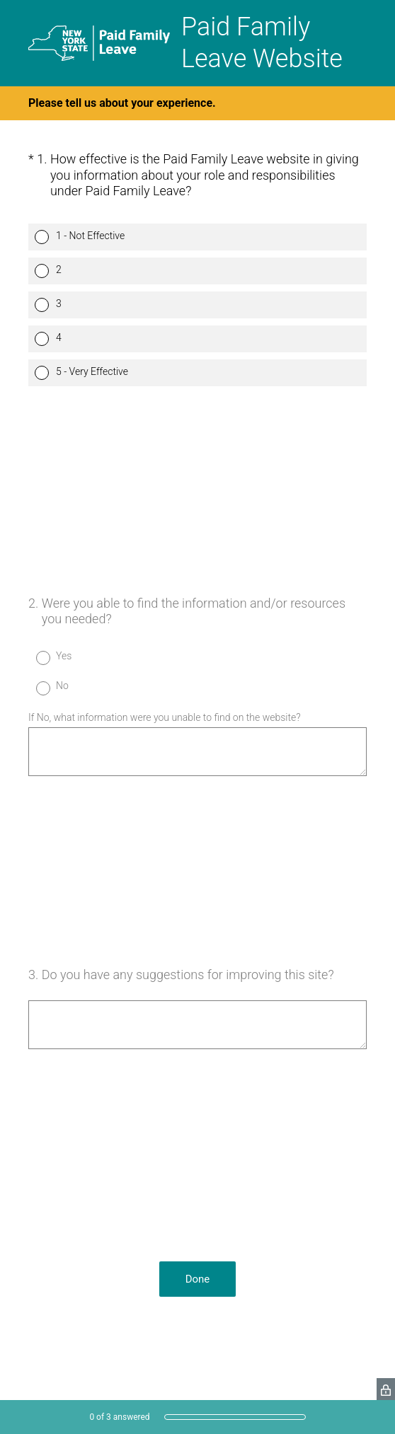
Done (197, 1279)
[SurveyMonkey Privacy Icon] (385, 1389)
